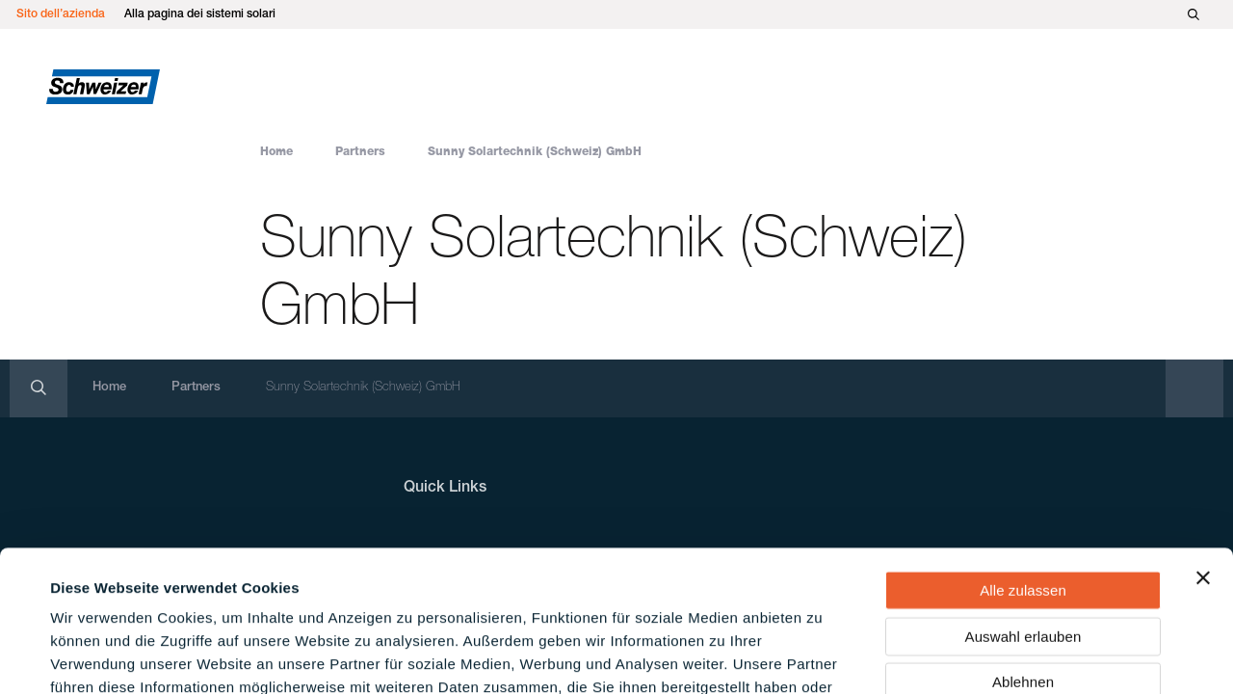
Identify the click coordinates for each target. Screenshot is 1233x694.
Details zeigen (822, 656)
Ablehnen (1023, 549)
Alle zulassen (1023, 457)
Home (276, 152)
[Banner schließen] (1203, 445)
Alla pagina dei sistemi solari (199, 14)
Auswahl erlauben (1023, 503)
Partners (360, 152)
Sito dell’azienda (60, 14)
